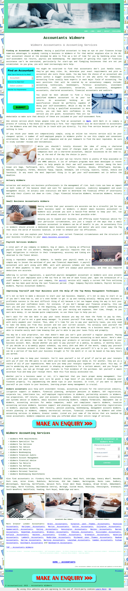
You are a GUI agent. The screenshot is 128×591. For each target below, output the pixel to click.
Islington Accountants (109, 527)
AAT (88, 100)
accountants (86, 69)
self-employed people (51, 136)
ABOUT (99, 31)
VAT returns (31, 397)
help (71, 64)
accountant (71, 51)
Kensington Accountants (74, 529)
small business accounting (55, 400)
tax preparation (14, 397)
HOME (86, 31)
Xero (42, 167)
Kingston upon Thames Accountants (90, 524)
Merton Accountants (58, 527)
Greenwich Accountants (97, 535)
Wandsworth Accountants (60, 543)
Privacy (119, 571)
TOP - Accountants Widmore (19, 547)
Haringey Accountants (33, 527)
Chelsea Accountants (82, 532)
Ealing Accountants (47, 529)
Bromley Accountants (57, 532)
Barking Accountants (54, 540)
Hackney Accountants (43, 535)
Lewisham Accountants (79, 540)
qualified (41, 98)
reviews (29, 142)
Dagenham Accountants (32, 532)
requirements (100, 72)
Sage (21, 167)
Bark (88, 121)
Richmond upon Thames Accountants (93, 537)
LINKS (92, 31)
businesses (98, 152)
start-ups (67, 62)
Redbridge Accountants (58, 537)
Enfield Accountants (17, 535)
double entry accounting (85, 397)
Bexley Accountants (100, 529)
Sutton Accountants (82, 527)
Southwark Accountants (31, 543)
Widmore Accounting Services (28, 433)
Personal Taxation (28, 471)
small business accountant (55, 237)
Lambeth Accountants (32, 537)
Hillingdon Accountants (108, 532)
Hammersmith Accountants (19, 529)
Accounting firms (45, 80)
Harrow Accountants (31, 540)
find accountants (21, 479)
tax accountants (98, 88)
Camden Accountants (102, 540)
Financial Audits (27, 455)
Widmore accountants (16, 389)
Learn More (101, 589)
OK (110, 589)
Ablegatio (21, 170)
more (76, 490)
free (90, 127)
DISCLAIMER (116, 31)
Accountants (38, 524)
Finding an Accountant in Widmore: (24, 51)
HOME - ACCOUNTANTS (64, 562)
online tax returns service (91, 134)
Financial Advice (27, 461)
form (61, 124)
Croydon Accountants (70, 535)
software (73, 162)
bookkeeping (58, 59)
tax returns (75, 159)
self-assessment (91, 173)
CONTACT (107, 31)
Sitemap (9, 571)
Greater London (21, 524)
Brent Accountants (57, 524)
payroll (63, 281)
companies (54, 139)
